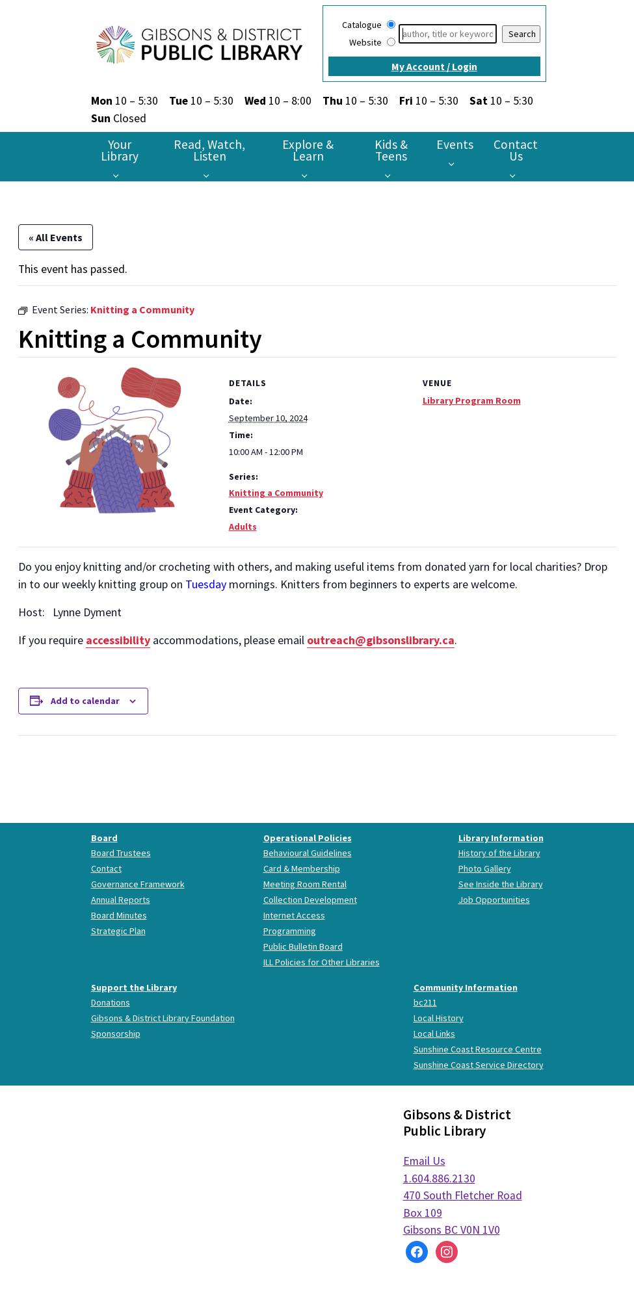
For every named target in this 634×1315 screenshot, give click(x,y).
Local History (439, 1018)
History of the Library (499, 853)
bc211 (425, 1002)
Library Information (501, 838)
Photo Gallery (484, 868)
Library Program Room (472, 400)
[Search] (448, 34)
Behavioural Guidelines (307, 853)
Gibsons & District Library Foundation (163, 1018)
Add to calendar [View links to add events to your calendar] (85, 701)
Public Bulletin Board (303, 946)
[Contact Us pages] (516, 175)
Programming (289, 931)
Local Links (434, 1033)
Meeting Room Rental (305, 884)
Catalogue (362, 25)
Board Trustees (121, 853)
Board (104, 838)
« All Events (56, 237)
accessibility (118, 639)
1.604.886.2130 (439, 1178)
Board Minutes (119, 915)
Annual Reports (120, 899)
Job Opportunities (494, 899)
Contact (106, 868)
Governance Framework (138, 884)
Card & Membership (301, 868)
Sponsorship (115, 1033)
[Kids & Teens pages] (391, 175)
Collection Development (310, 899)
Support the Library (134, 987)
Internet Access (294, 915)
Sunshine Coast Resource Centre (478, 1049)
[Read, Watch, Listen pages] (209, 175)
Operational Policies (307, 838)
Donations (110, 1002)
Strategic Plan (118, 931)
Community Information (466, 987)
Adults (243, 526)
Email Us (424, 1161)
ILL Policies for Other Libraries (321, 962)
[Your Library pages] (119, 175)
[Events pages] (454, 163)
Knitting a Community (276, 493)
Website (365, 42)
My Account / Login (434, 66)
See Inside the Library (500, 884)
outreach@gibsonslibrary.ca (381, 639)
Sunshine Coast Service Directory (479, 1065)
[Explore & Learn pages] (307, 175)
